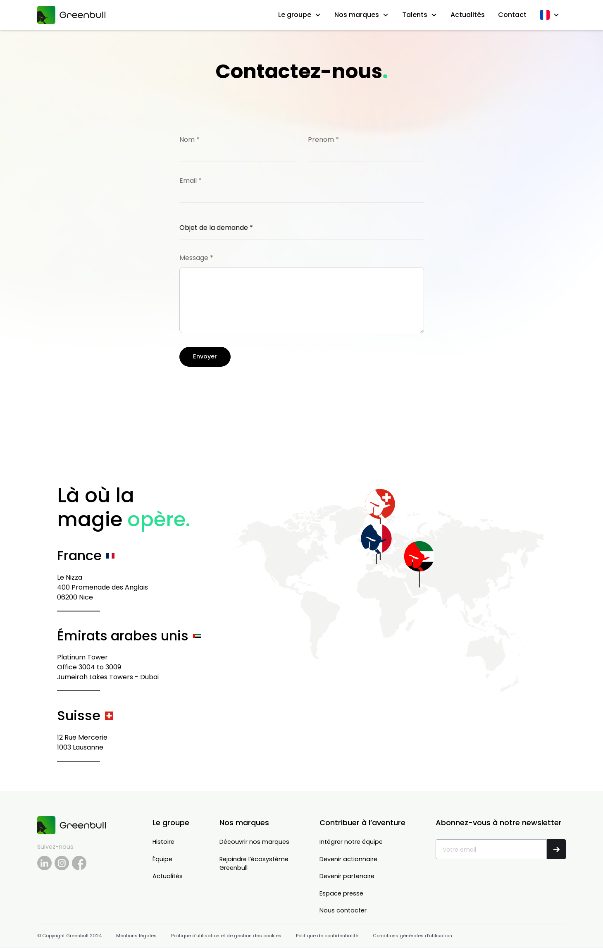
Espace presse (341, 893)
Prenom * (323, 139)
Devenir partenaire (346, 876)
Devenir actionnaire (348, 859)
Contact (512, 14)
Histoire (163, 842)
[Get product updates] (491, 849)
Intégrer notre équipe (351, 842)
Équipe (162, 859)
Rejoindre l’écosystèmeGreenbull (253, 863)
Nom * (189, 139)
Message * (196, 258)
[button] (300, 15)
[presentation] (242, 389)
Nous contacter (343, 910)
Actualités (467, 14)
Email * (190, 180)
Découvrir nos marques (254, 842)
